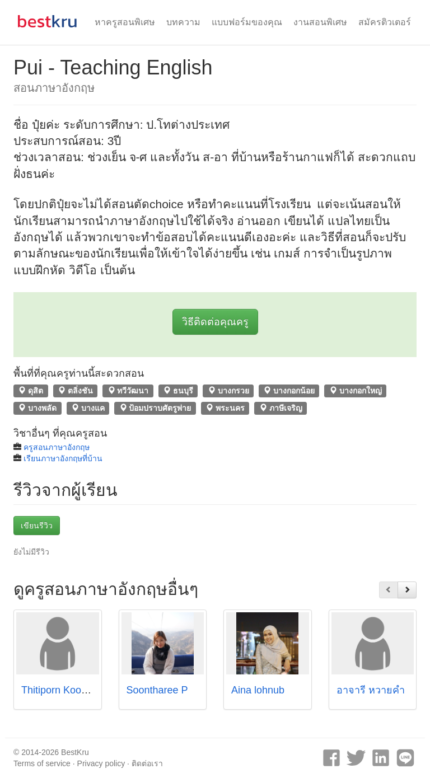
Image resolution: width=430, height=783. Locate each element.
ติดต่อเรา (147, 763)
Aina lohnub (257, 690)
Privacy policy (101, 763)
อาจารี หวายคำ (370, 690)
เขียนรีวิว (37, 525)
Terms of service (42, 763)
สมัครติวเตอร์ (384, 22)
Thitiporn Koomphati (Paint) (82, 690)
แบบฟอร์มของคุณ (247, 22)
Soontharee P (157, 690)
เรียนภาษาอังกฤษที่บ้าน (63, 458)
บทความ (183, 22)
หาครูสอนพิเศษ (125, 22)
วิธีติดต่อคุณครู (215, 321)
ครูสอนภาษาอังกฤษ (57, 447)
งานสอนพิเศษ (320, 22)
